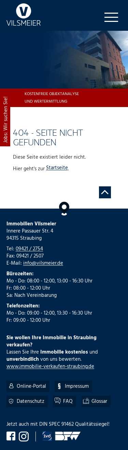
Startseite (57, 168)
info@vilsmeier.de (43, 263)
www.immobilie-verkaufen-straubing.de (50, 366)
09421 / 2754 (29, 249)
